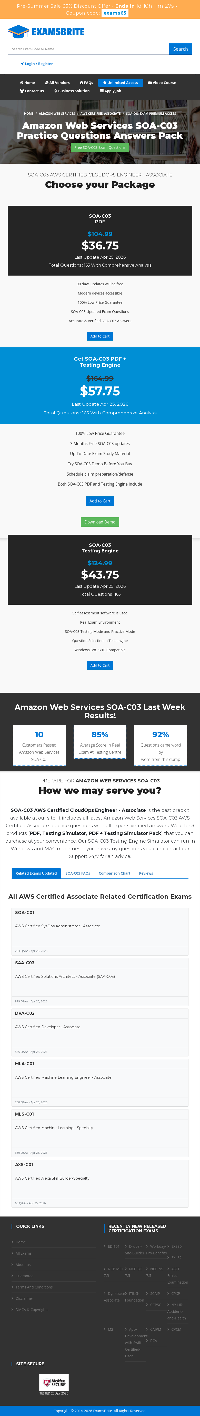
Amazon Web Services (57, 113)
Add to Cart (100, 336)
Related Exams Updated (36, 873)
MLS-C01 (24, 1114)
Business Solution (72, 90)
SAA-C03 (24, 962)
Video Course (162, 82)
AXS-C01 (24, 1164)
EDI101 (114, 1246)
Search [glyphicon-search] (180, 49)
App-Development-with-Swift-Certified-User (137, 1342)
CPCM (177, 1329)
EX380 (177, 1246)
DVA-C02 (25, 1013)
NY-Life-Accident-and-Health (176, 1311)
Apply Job (110, 90)
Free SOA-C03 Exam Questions (100, 147)
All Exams (24, 1253)
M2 (110, 1329)
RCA (153, 1340)
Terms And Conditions (34, 1287)
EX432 (177, 1257)
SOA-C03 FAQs (78, 873)
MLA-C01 (24, 1063)
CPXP (176, 1293)
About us (23, 1264)
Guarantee (24, 1275)
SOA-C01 (24, 912)
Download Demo (100, 522)
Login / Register (37, 63)
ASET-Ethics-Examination (177, 1275)
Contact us (32, 90)
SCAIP (155, 1293)
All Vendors (57, 82)
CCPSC (155, 1304)
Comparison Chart (114, 873)
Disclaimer (24, 1298)
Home (27, 82)
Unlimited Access (120, 82)
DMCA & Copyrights (32, 1309)
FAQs (86, 82)
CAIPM (155, 1329)
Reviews (146, 873)
